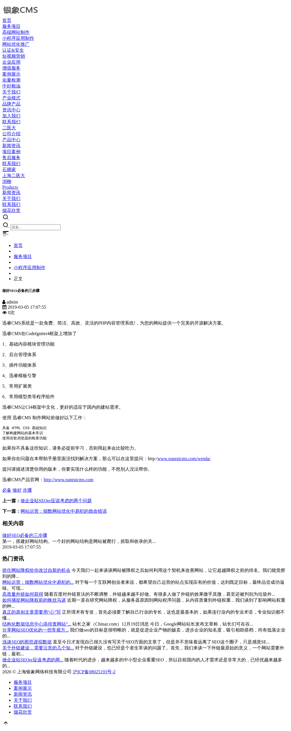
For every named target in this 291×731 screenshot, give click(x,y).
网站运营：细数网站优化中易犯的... (38, 583)
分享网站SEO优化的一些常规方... (35, 630)
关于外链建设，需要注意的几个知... (38, 648)
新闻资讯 (23, 695)
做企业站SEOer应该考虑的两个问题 (56, 501)
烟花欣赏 (23, 713)
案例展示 (23, 689)
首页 (18, 245)
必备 (6, 491)
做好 (17, 491)
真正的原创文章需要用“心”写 (31, 612)
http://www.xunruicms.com (68, 480)
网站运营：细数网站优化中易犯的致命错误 (63, 512)
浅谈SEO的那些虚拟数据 (27, 642)
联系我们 (23, 707)
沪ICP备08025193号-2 (94, 672)
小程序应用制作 (29, 267)
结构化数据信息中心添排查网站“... (36, 624)
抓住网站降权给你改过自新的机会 (36, 571)
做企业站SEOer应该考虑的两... (32, 660)
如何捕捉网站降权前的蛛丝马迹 (34, 601)
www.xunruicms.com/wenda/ (184, 459)
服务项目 (23, 256)
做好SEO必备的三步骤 (24, 536)
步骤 (27, 491)
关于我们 (23, 701)
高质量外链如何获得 (22, 595)
